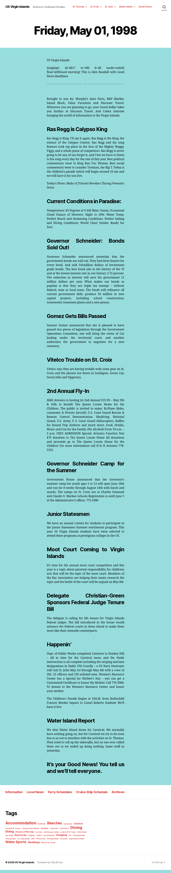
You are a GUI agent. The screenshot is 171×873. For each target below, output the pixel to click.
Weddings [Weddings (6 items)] (32, 845)
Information (13, 796)
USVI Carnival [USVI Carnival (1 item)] (27, 842)
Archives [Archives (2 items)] (40, 828)
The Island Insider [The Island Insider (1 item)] (65, 839)
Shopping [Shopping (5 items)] (49, 838)
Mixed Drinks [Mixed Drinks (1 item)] (68, 835)
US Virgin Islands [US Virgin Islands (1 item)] (38, 842)
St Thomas (81, 6)
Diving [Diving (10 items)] (83, 831)
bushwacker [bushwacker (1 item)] (65, 828)
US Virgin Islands (17, 6)
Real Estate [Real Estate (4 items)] (11, 838)
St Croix (97, 6)
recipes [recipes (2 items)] (21, 839)
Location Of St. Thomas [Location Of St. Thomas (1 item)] (54, 835)
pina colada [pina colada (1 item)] (77, 835)
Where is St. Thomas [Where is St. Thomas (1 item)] (46, 845)
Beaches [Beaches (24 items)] (53, 827)
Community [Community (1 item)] (51, 832)
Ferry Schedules (58, 796)
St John (111, 6)
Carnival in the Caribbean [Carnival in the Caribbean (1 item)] (29, 832)
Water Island (127, 6)
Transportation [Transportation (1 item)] (77, 839)
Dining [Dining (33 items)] (72, 831)
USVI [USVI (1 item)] (20, 842)
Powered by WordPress (48, 865)
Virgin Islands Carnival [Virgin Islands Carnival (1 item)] (61, 842)
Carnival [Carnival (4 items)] (74, 827)
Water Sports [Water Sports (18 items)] (15, 845)
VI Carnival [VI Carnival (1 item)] (49, 842)
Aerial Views (145, 6)
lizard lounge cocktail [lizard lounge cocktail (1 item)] (39, 835)
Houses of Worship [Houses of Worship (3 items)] (14, 835)
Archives (116, 796)
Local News (34, 796)
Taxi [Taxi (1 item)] (57, 839)
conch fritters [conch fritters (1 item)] (61, 832)
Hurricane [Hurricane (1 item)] (27, 835)
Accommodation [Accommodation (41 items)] (20, 827)
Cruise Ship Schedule (90, 796)
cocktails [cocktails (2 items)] (42, 832)
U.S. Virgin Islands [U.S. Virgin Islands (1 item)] (11, 842)
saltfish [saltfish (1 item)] (28, 839)
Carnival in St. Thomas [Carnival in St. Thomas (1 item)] (12, 832)
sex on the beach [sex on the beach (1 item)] (37, 839)
